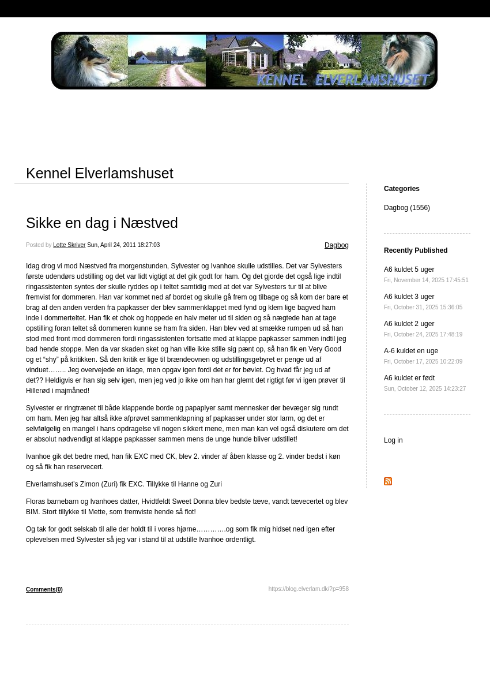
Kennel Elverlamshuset (100, 173)
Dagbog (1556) (407, 208)
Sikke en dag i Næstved (102, 223)
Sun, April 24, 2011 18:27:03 (123, 245)
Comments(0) (44, 589)
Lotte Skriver (69, 245)
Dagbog (337, 245)
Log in (393, 440)
